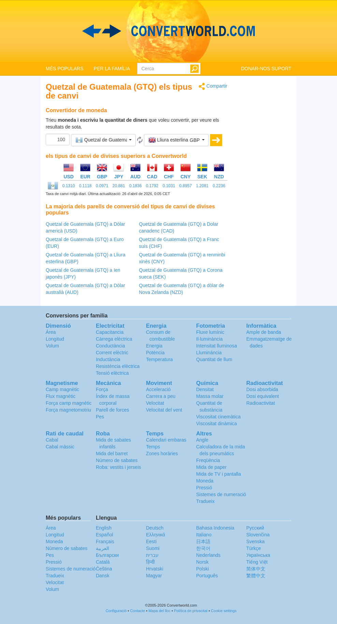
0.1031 (169, 185)
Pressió (204, 487)
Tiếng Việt (257, 562)
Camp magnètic (62, 389)
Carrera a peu (160, 396)
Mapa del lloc (159, 611)
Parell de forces (112, 410)
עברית (152, 555)
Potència (155, 352)
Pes (100, 416)
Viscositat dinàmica (216, 423)
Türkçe (253, 548)
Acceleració (158, 389)
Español (104, 534)
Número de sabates (116, 460)
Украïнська (258, 555)
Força (102, 389)
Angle (202, 440)
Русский (255, 528)
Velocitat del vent (164, 410)
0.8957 (185, 185)
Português (207, 575)
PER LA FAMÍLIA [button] (111, 68)
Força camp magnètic (69, 403)
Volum (52, 345)
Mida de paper (211, 467)
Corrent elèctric (112, 352)
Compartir (213, 86)
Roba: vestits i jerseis (118, 467)
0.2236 (219, 185)
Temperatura (159, 359)
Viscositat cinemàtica (218, 416)
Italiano (203, 534)
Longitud (55, 339)
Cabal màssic (60, 446)
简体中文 (255, 568)
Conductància (110, 345)
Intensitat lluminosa (216, 345)
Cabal (52, 440)
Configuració (116, 611)
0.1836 (135, 185)
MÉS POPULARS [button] (64, 68)
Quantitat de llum (214, 359)
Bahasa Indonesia (215, 528)
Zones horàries (162, 453)
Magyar (154, 575)
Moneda (205, 481)
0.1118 (85, 185)
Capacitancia (109, 332)
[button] (103, 140)
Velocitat (155, 403)
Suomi (153, 548)
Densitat (205, 389)
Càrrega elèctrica (114, 339)
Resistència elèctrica (118, 366)
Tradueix (205, 501)
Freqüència (208, 460)
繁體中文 (255, 575)
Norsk (202, 562)
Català (102, 562)
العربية (102, 548)
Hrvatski (154, 568)
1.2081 (202, 185)
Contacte (137, 611)
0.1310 (68, 185)
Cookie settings (223, 611)
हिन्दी (150, 562)
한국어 (203, 548)
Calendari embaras (166, 440)
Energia (154, 345)
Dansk (102, 575)
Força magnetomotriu (68, 410)
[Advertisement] (265, 185)
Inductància (108, 359)
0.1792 (152, 185)
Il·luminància (209, 339)
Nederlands (208, 555)
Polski (202, 568)
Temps (153, 446)
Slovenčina (258, 534)
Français (105, 541)
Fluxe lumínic (210, 332)
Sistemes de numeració (221, 494)
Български (107, 555)
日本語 (203, 541)
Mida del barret (112, 453)
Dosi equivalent (262, 396)
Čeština (104, 568)
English (104, 528)
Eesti (151, 541)
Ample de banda (263, 332)
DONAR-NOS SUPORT (266, 68)
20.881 (119, 185)
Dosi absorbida (262, 389)
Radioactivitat (260, 403)
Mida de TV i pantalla (218, 474)
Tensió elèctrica (112, 373)
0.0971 (102, 185)
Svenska (255, 541)
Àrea (51, 332)
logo (168, 31)
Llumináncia (209, 352)
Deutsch (154, 528)
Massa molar (209, 396)
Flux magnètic (60, 396)
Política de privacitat (190, 611)
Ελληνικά (155, 534)
